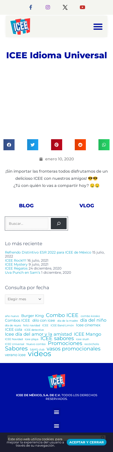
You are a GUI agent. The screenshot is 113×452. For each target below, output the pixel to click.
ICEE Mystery (16, 264)
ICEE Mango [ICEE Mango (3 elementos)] (87, 334)
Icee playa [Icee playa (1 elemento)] (31, 339)
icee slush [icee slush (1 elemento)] (82, 339)
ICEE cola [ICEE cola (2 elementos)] (13, 329)
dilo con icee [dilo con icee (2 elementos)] (43, 320)
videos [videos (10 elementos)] (39, 354)
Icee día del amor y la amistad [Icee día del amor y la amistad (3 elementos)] (38, 334)
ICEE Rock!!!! (15, 260)
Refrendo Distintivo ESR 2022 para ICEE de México (48, 252)
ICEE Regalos (16, 268)
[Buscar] (59, 223)
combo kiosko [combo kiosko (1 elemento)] (90, 316)
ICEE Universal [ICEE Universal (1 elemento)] (14, 344)
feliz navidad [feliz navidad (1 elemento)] (31, 325)
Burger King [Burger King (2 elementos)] (32, 316)
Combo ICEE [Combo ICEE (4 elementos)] (62, 315)
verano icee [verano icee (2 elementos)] (15, 355)
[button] (98, 26)
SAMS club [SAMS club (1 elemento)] (37, 349)
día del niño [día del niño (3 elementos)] (93, 320)
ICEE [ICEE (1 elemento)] (45, 325)
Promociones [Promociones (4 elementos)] (65, 343)
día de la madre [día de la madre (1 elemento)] (67, 320)
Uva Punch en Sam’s (22, 272)
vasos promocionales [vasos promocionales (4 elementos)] (73, 349)
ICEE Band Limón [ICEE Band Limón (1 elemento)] (62, 325)
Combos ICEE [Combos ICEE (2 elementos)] (17, 320)
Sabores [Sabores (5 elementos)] (16, 348)
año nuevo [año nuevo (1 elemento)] (12, 316)
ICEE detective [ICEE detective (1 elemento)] (34, 329)
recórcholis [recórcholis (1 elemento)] (91, 344)
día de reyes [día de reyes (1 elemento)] (13, 325)
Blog (26, 206)
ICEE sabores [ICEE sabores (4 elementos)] (57, 338)
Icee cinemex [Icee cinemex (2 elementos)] (88, 325)
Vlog (86, 206)
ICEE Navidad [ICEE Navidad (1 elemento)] (14, 339)
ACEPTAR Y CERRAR (86, 442)
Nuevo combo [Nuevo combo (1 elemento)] (36, 344)
